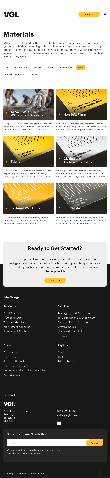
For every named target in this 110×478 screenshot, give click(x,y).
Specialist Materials (14, 75)
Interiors (37, 67)
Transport (34, 75)
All (7, 67)
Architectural (20, 67)
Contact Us (89, 14)
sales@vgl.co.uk (67, 415)
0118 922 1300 (66, 411)
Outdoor (51, 67)
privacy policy (32, 453)
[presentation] (85, 453)
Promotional (66, 67)
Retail (80, 67)
